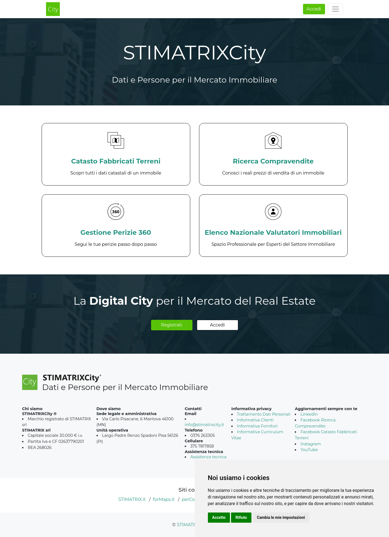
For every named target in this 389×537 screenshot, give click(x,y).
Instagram (311, 443)
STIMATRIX (189, 524)
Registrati (171, 325)
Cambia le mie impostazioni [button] (281, 517)
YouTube (309, 449)
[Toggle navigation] (335, 9)
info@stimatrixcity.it (204, 424)
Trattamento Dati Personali (263, 414)
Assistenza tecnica (208, 456)
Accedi (314, 9)
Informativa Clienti (255, 420)
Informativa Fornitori (257, 426)
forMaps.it (164, 499)
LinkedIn (309, 414)
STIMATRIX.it (132, 499)
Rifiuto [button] (241, 517)
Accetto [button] (219, 517)
